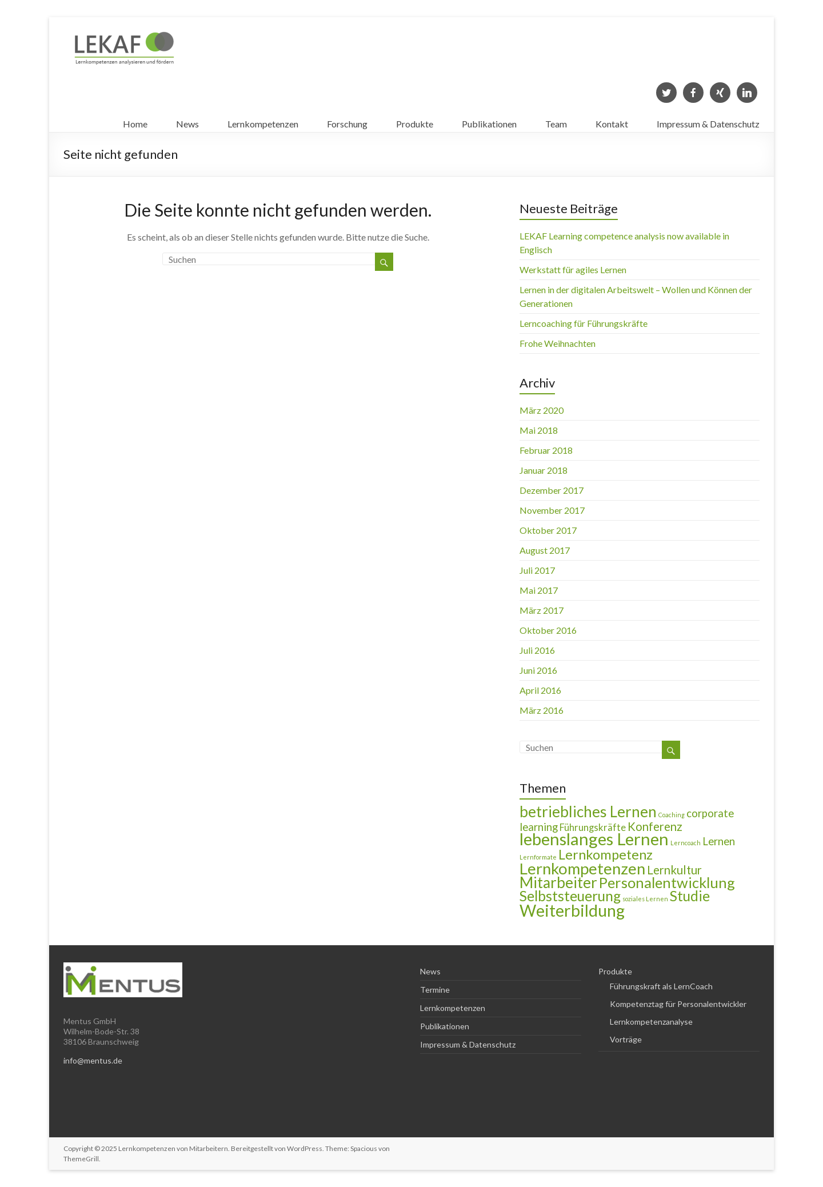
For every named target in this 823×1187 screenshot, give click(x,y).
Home (135, 120)
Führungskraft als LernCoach (661, 986)
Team (556, 120)
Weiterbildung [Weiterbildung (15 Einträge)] (572, 910)
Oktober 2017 (548, 530)
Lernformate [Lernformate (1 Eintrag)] (538, 857)
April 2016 (540, 690)
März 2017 (542, 610)
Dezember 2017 (552, 490)
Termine (435, 989)
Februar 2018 (546, 450)
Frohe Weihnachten (558, 343)
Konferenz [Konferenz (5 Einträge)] (655, 826)
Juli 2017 (537, 570)
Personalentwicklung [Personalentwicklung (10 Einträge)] (667, 882)
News (187, 120)
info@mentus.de (92, 1060)
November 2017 (552, 510)
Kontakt (612, 120)
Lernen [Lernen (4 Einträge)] (718, 841)
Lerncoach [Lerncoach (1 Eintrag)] (685, 842)
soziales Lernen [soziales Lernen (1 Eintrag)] (645, 898)
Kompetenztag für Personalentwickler (678, 1004)
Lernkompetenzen (262, 120)
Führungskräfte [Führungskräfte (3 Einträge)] (593, 827)
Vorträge (626, 1039)
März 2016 (542, 710)
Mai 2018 (539, 430)
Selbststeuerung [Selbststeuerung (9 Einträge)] (570, 896)
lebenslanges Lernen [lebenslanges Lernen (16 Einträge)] (594, 839)
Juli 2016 (537, 650)
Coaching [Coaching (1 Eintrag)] (671, 814)
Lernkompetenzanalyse (651, 1021)
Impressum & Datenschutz (708, 120)
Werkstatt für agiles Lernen (573, 269)
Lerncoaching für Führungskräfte (584, 323)
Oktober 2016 (548, 630)
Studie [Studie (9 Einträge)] (690, 896)
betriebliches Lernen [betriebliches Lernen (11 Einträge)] (588, 811)
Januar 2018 (544, 470)
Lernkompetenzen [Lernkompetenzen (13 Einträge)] (582, 868)
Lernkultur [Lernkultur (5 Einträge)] (674, 870)
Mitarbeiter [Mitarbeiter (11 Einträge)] (558, 882)
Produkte (414, 120)
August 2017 (545, 550)
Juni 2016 (538, 670)
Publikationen (489, 120)
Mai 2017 (539, 590)
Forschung (347, 120)
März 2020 (542, 410)
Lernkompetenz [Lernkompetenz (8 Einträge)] (605, 854)
